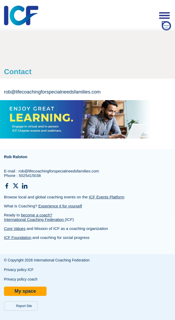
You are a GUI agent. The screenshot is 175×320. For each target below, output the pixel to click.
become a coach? (36, 215)
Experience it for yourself (60, 206)
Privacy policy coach (21, 279)
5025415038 (30, 175)
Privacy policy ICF (19, 270)
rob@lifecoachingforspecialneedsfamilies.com (59, 171)
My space (25, 291)
